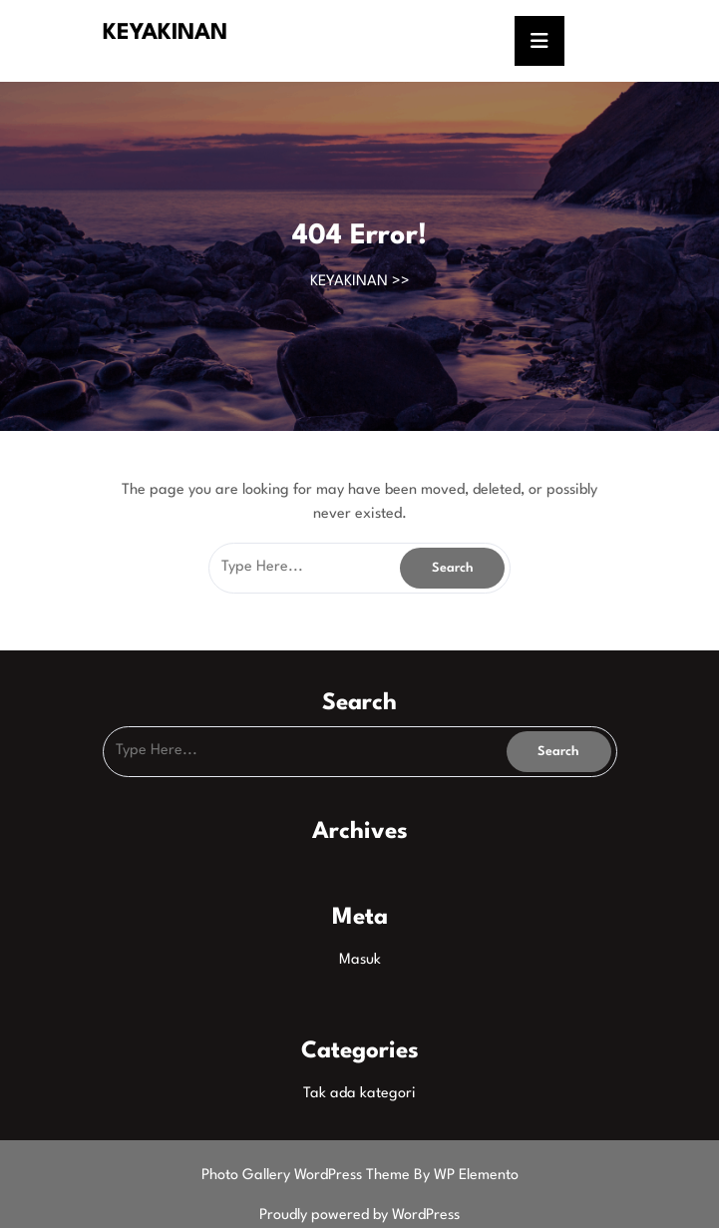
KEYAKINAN (165, 33)
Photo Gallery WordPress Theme (307, 1175)
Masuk (360, 960)
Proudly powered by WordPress (359, 1215)
